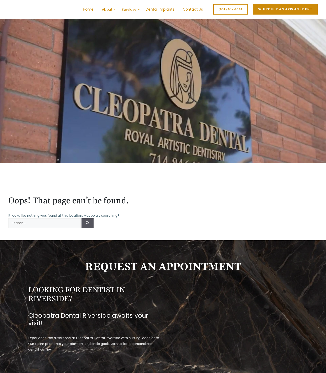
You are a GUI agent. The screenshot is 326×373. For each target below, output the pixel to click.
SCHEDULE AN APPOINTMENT (285, 9)
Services (132, 9)
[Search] (88, 223)
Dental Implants (160, 9)
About (109, 9)
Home (88, 9)
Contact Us (193, 9)
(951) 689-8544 (230, 9)
